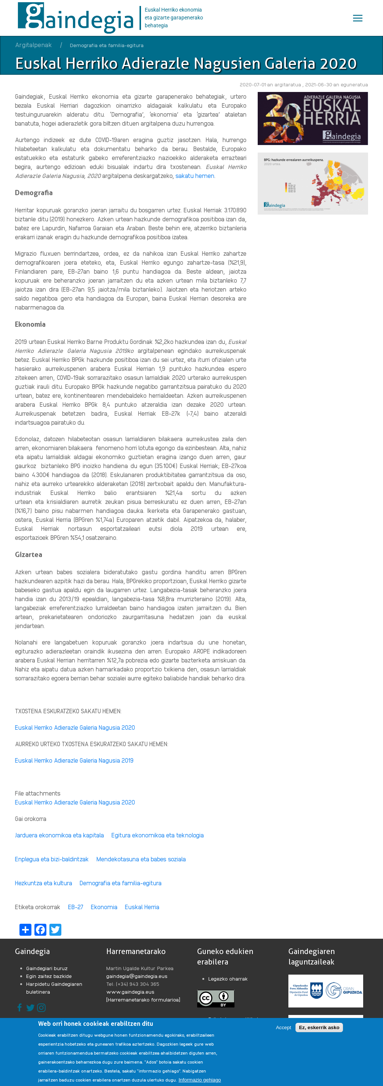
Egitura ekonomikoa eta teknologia (157, 835)
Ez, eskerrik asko (319, 1033)
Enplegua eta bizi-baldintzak (52, 858)
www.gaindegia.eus (130, 991)
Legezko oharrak (228, 978)
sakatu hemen (194, 175)
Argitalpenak (33, 44)
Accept (283, 1033)
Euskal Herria (142, 906)
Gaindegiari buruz (47, 968)
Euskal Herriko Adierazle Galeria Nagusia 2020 (75, 802)
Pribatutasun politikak (234, 1019)
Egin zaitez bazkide (49, 976)
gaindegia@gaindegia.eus (137, 976)
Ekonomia (104, 906)
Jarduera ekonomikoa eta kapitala (59, 835)
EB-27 (75, 906)
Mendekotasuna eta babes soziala (141, 858)
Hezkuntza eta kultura (43, 882)
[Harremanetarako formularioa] (143, 999)
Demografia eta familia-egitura (121, 882)
